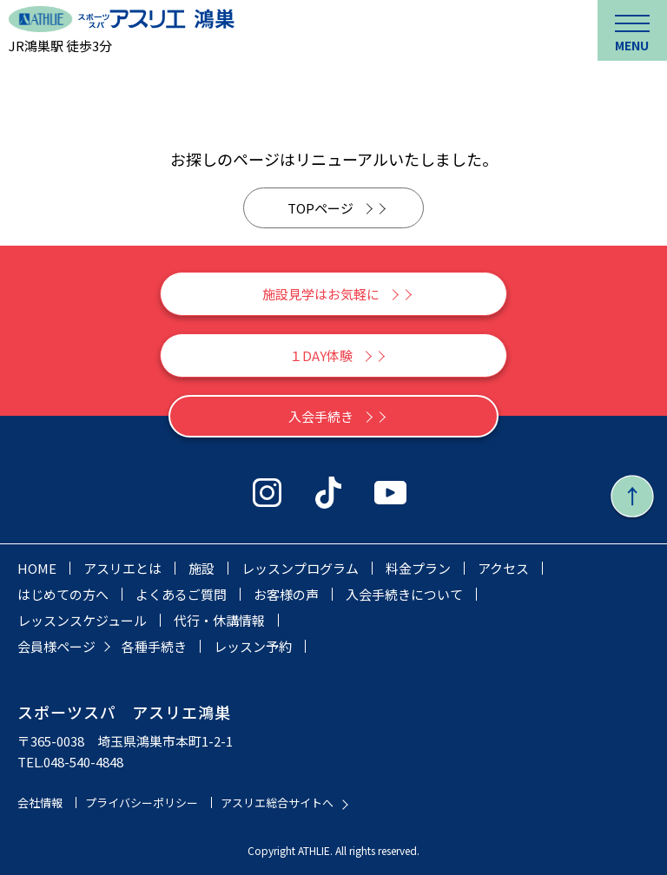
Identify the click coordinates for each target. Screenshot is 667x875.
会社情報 (40, 802)
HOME (36, 568)
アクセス (503, 568)
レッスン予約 (253, 646)
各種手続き (154, 646)
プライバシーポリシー (141, 802)
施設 (201, 568)
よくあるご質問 (181, 594)
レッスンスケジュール (82, 620)
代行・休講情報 (219, 620)
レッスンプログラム (300, 568)
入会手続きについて (404, 594)
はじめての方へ (63, 594)
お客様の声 (286, 594)
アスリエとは (122, 568)
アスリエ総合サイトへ (277, 802)
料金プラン (418, 568)
